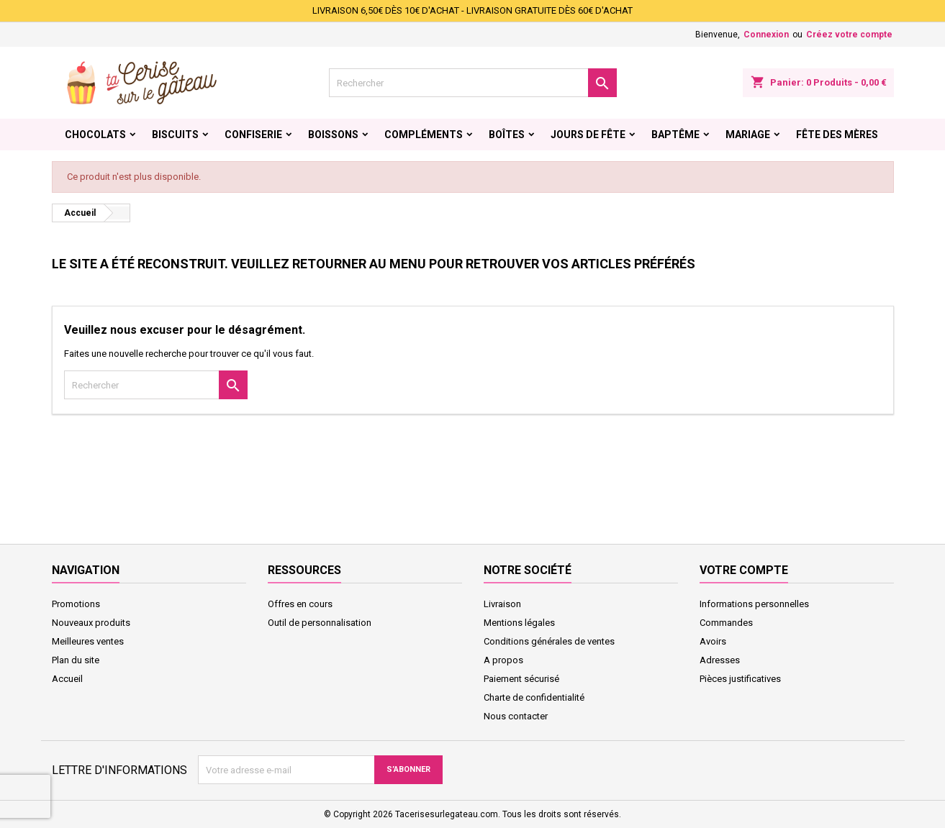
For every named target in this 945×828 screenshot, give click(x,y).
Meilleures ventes (88, 641)
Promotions (76, 604)
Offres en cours (300, 604)
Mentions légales (519, 622)
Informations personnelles (754, 604)
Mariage (747, 134)
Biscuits (175, 134)
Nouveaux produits (91, 622)
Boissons (333, 134)
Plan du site (75, 660)
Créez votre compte (849, 34)
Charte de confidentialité (534, 697)
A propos (503, 660)
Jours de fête (588, 134)
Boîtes (507, 134)
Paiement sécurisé (521, 678)
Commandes (726, 622)
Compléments (423, 134)
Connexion (766, 34)
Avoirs (713, 641)
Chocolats (95, 134)
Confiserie (253, 134)
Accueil (67, 678)
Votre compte (744, 570)
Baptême (675, 134)
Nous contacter (516, 716)
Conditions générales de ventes (549, 641)
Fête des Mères (837, 134)
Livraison (502, 604)
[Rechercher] (473, 82)
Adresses (720, 660)
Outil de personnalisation (319, 622)
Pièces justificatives (740, 678)
